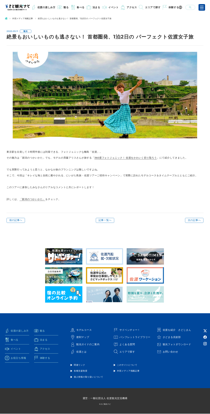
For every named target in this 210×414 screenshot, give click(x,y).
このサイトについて (127, 365)
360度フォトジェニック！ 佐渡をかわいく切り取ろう (125, 157)
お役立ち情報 (15, 358)
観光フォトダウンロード (174, 345)
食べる (80, 7)
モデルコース (81, 330)
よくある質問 (124, 345)
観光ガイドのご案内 (85, 345)
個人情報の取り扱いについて (88, 377)
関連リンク (79, 365)
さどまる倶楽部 (169, 337)
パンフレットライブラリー (132, 337)
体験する (173, 7)
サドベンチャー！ (127, 330)
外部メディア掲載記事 (22, 18)
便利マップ (80, 337)
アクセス (132, 7)
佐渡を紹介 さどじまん (174, 330)
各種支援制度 (80, 371)
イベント (113, 7)
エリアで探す (153, 7)
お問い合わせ (167, 352)
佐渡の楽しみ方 (46, 7)
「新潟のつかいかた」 (32, 199)
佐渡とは (79, 352)
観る (66, 7)
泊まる (96, 7)
